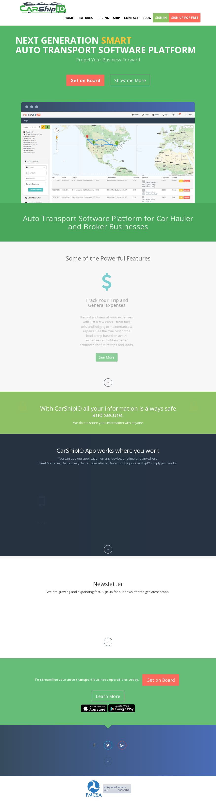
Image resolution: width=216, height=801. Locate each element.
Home (69, 18)
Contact (131, 18)
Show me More (130, 80)
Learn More (108, 696)
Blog (147, 18)
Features (85, 18)
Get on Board (85, 80)
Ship (116, 18)
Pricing (103, 18)
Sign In (161, 18)
